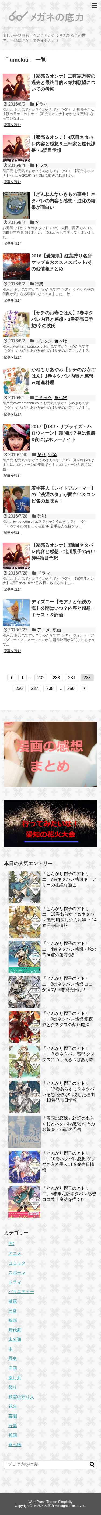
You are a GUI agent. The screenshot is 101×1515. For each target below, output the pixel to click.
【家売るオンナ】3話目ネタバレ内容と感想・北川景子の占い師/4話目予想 (63, 552)
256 (71, 688)
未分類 (14, 1339)
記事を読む (12, 125)
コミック (43, 341)
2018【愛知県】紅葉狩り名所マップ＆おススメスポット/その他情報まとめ (61, 262)
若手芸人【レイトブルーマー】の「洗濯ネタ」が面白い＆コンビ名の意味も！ (63, 495)
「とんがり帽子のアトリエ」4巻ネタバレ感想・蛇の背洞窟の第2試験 (69, 949)
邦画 (12, 1435)
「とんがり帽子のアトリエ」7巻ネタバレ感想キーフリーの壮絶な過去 (69, 879)
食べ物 (60, 341)
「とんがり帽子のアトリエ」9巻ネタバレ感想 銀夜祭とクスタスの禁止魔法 (67, 1019)
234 (71, 677)
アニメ (43, 630)
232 (41, 677)
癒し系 (14, 1378)
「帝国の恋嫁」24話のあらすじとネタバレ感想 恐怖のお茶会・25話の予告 (68, 1124)
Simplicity (65, 1502)
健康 (12, 1301)
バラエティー (21, 1291)
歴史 (12, 1358)
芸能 (41, 516)
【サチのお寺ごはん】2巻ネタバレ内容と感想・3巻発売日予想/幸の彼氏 (62, 319)
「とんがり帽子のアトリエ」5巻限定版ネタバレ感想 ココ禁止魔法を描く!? (69, 1194)
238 (50, 688)
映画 (57, 630)
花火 (12, 1406)
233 (56, 677)
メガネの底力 (43, 1506)
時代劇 (14, 1330)
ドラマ (41, 104)
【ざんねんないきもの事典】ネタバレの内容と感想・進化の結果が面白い (63, 201)
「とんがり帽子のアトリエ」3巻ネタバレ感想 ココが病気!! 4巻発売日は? (67, 984)
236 (19, 688)
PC (11, 1243)
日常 (12, 1311)
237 (34, 688)
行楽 (39, 284)
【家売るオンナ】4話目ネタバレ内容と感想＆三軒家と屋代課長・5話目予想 (63, 144)
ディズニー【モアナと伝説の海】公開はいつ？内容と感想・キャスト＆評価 (63, 608)
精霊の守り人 (21, 1397)
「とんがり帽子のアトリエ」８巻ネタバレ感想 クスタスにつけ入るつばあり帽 (68, 1054)
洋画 (12, 1368)
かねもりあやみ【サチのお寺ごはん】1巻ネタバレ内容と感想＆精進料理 (63, 376)
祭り (41, 454)
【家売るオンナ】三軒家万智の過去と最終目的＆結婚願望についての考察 (63, 83)
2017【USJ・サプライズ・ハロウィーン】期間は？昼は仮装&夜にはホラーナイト (63, 433)
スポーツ (17, 1272)
